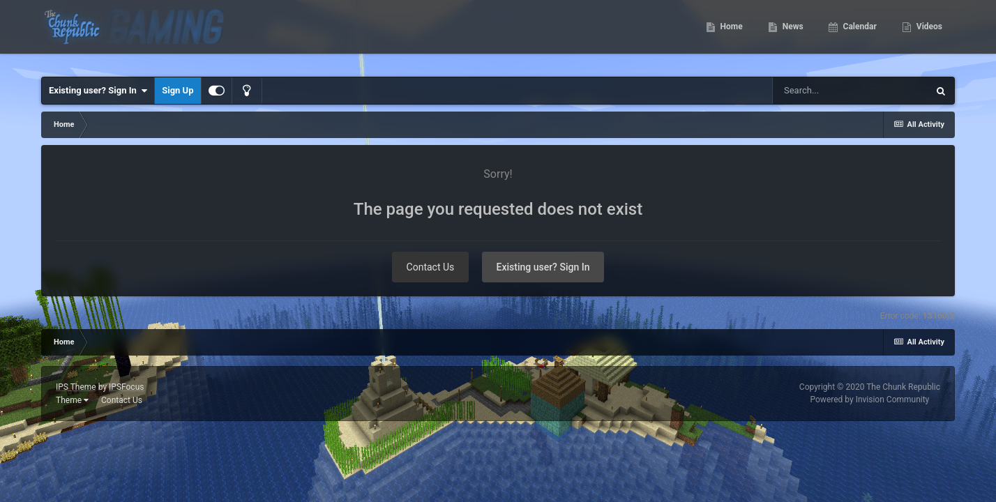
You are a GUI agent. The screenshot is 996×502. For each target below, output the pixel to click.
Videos (928, 35)
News (791, 35)
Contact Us (431, 267)
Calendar (859, 35)
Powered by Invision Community (870, 399)
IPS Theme (76, 387)
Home (730, 35)
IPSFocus (126, 387)
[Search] (850, 90)
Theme (72, 400)
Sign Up (177, 90)
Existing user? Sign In (98, 90)
